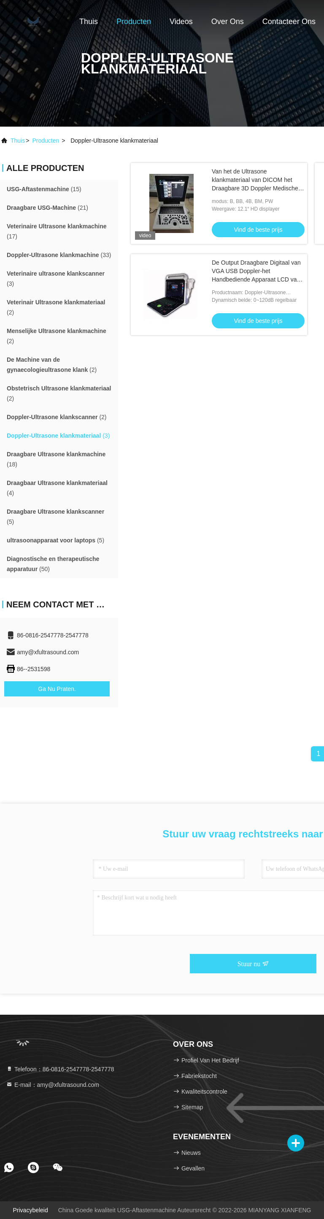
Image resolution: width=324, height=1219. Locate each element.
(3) (56, 278)
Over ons (227, 21)
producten (45, 140)
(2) (56, 307)
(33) (59, 255)
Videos (181, 21)
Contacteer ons (289, 21)
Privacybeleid (30, 1210)
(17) (57, 231)
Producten (133, 21)
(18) (56, 459)
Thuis (88, 21)
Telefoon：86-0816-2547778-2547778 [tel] (60, 1069)
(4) (57, 487)
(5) (55, 516)
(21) (47, 207)
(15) (44, 189)
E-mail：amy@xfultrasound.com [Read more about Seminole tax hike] (52, 1084)
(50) (53, 563)
